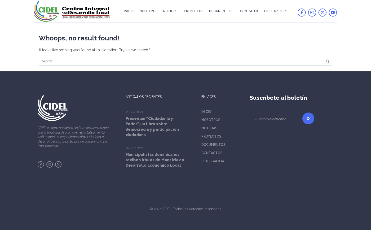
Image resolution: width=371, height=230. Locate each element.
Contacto (249, 11)
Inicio (129, 11)
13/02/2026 (135, 111)
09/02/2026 (135, 147)
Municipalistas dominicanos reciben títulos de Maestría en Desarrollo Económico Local (155, 160)
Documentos (220, 11)
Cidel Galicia (275, 11)
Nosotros (148, 11)
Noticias (170, 11)
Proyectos (193, 11)
